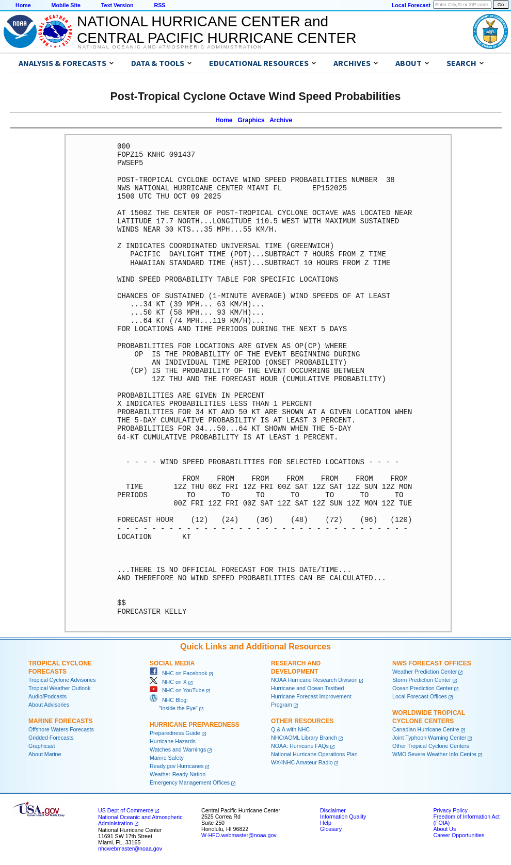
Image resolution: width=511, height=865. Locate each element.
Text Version (117, 5)
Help (325, 823)
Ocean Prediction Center (422, 688)
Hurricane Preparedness (194, 724)
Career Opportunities (458, 835)
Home (23, 5)
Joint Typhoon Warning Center (429, 738)
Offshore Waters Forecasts (61, 729)
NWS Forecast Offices (431, 663)
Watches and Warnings (178, 749)
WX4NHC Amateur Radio (302, 762)
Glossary (331, 829)
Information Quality (343, 816)
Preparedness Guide (175, 733)
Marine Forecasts (60, 721)
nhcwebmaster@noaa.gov (130, 848)
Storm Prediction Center (421, 680)
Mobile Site (66, 5)
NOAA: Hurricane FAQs (300, 746)
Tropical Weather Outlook (59, 688)
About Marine (44, 754)
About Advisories (48, 704)
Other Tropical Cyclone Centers (430, 746)
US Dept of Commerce (125, 810)
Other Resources (302, 721)
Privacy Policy (450, 810)
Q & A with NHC (290, 729)
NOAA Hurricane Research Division (314, 680)
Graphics (251, 120)
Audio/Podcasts (47, 696)
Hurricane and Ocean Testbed (307, 688)
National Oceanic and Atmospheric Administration (170, 47)
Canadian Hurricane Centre (425, 729)
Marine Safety (167, 758)
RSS (159, 5)
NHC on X (168, 682)
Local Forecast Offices (419, 696)
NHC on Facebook (178, 673)
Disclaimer (333, 810)
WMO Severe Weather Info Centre (434, 754)
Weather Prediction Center (424, 671)
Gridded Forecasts (51, 738)
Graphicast (41, 746)
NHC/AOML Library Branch (304, 738)
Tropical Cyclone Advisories (62, 680)
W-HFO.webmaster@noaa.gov (239, 835)
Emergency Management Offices (190, 782)
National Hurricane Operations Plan (314, 754)
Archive (280, 120)
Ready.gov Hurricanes (177, 766)
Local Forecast (411, 5)
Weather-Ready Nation (177, 774)
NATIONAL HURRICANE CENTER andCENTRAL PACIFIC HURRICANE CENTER (216, 29)
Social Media (172, 663)
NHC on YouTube (177, 690)
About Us (444, 829)
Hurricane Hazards (173, 741)
